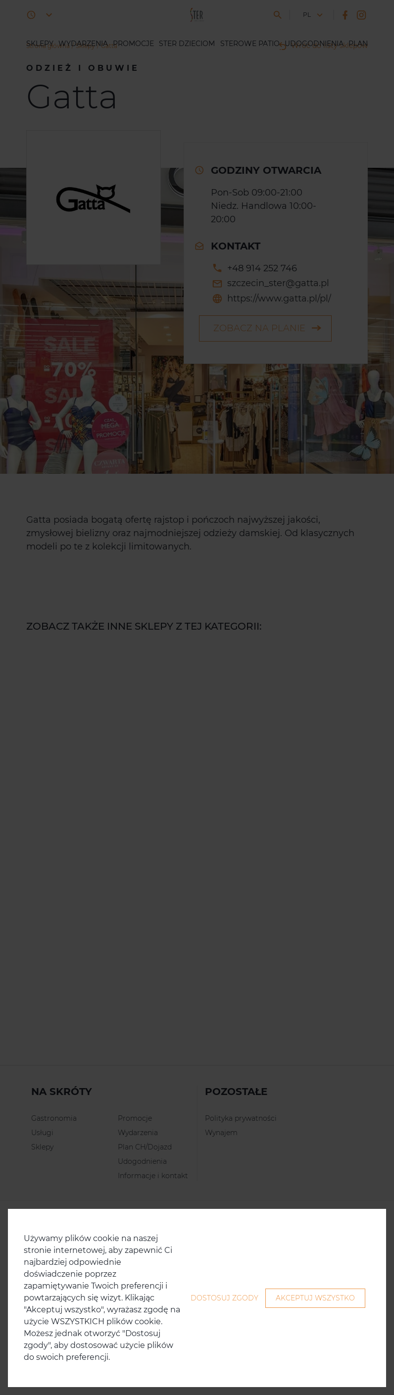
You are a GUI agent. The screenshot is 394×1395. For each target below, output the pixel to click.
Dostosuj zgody (224, 1298)
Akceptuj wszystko (315, 1298)
